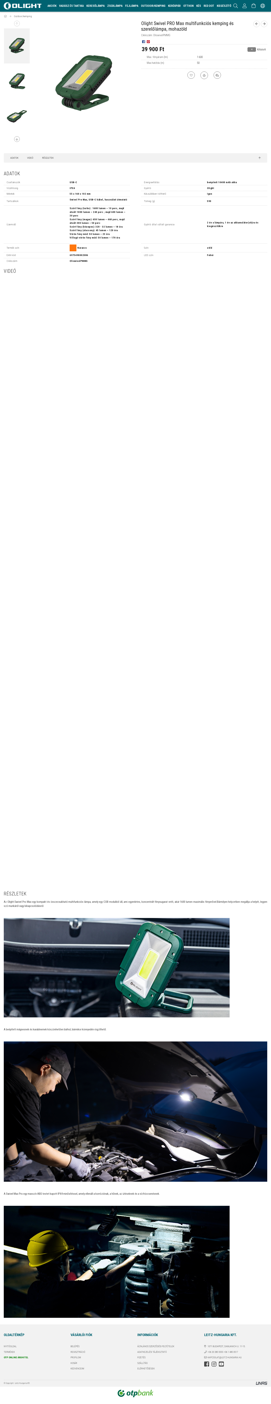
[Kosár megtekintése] (253, 6)
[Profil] (244, 6)
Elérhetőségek (146, 1368)
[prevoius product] (256, 24)
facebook (206, 1364)
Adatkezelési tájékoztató (152, 1352)
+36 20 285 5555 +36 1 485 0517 (223, 1352)
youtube (221, 1364)
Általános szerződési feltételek (155, 1346)
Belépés (75, 1346)
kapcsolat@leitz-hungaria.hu (225, 1357)
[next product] (264, 24)
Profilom (76, 1357)
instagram (214, 1364)
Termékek (9, 1352)
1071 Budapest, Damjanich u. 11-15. (226, 1346)
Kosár (74, 1363)
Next (17, 139)
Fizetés (141, 1357)
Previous (17, 23)
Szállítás (142, 1363)
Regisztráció (78, 1352)
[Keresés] (235, 6)
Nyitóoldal (10, 1346)
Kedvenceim (77, 1368)
